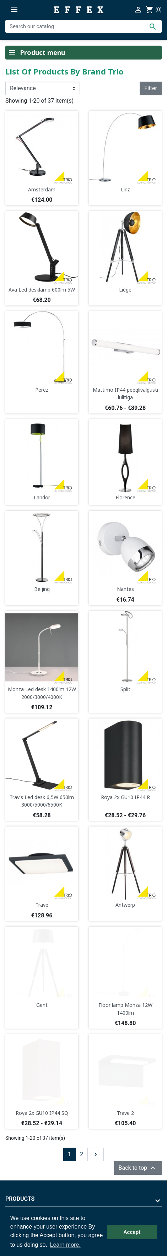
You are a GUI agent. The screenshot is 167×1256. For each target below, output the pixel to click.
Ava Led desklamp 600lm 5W (42, 289)
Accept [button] (131, 1232)
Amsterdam (41, 189)
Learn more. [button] (65, 1245)
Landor (42, 497)
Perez (41, 389)
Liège (125, 289)
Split (125, 689)
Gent (42, 1005)
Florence (125, 497)
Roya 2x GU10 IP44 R (125, 797)
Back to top (138, 1168)
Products (19, 1198)
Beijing (42, 589)
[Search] (83, 26)
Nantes (125, 589)
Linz (125, 189)
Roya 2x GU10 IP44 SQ (42, 1113)
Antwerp (125, 904)
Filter (150, 88)
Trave (42, 904)
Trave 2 (125, 1113)
